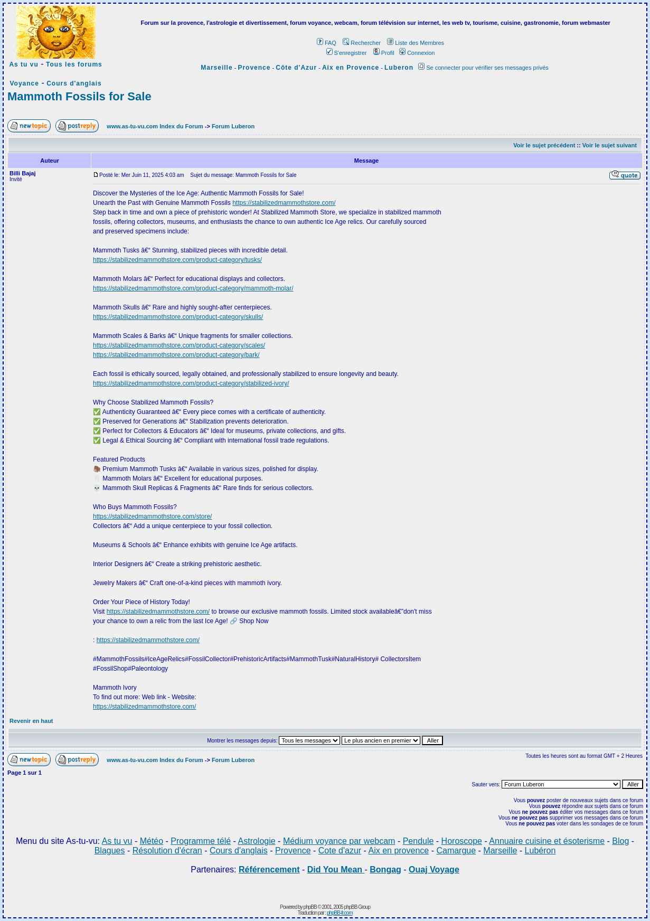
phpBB (310, 907)
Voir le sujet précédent (544, 145)
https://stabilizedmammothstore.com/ (283, 202)
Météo (151, 841)
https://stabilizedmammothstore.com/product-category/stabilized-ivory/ (191, 383)
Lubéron (540, 850)
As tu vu (23, 64)
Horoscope (461, 841)
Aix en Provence (350, 67)
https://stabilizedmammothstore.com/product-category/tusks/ (177, 260)
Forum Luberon (233, 126)
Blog (620, 841)
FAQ (326, 43)
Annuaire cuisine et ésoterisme (547, 841)
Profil (383, 53)
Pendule (418, 841)
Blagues (110, 850)
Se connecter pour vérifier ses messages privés (483, 67)
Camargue (456, 850)
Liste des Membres (415, 43)
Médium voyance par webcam (339, 841)
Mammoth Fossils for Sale (79, 96)
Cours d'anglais (74, 83)
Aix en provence (398, 850)
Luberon (398, 67)
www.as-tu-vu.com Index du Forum (155, 126)
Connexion (417, 53)
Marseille (216, 67)
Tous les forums (74, 64)
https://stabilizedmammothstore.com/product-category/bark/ (176, 355)
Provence (254, 67)
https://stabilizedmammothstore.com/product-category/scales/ (179, 345)
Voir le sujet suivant (609, 145)
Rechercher (362, 43)
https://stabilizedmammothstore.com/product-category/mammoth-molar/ (193, 288)
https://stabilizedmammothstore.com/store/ (152, 516)
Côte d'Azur (296, 67)
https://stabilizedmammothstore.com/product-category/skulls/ (178, 317)
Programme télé (201, 841)
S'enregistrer (346, 53)
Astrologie (257, 841)
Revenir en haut (31, 721)
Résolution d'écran (167, 850)
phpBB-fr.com (340, 913)
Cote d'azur (339, 850)
